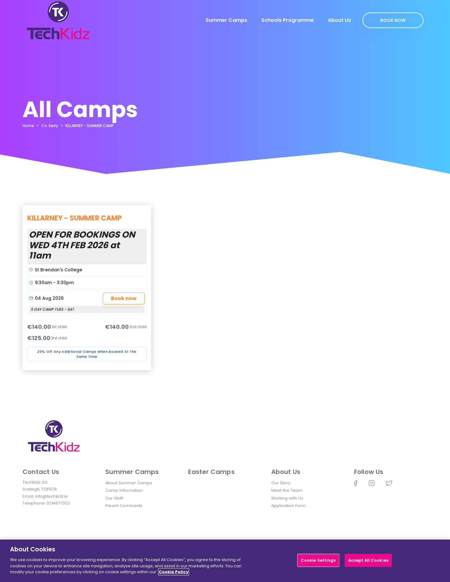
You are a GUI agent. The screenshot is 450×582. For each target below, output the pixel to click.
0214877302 (58, 503)
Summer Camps (226, 20)
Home (28, 125)
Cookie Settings (318, 563)
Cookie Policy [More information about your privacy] (173, 575)
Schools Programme (287, 20)
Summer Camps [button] (132, 471)
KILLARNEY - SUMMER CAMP (89, 125)
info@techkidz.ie (51, 496)
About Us (339, 20)
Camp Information (124, 490)
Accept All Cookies (368, 563)
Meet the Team (286, 490)
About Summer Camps (128, 483)
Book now (124, 298)
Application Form (288, 506)
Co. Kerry (49, 125)
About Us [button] (286, 471)
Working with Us (287, 498)
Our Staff (114, 498)
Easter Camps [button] (211, 471)
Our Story (280, 483)
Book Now (393, 20)
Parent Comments (123, 506)
